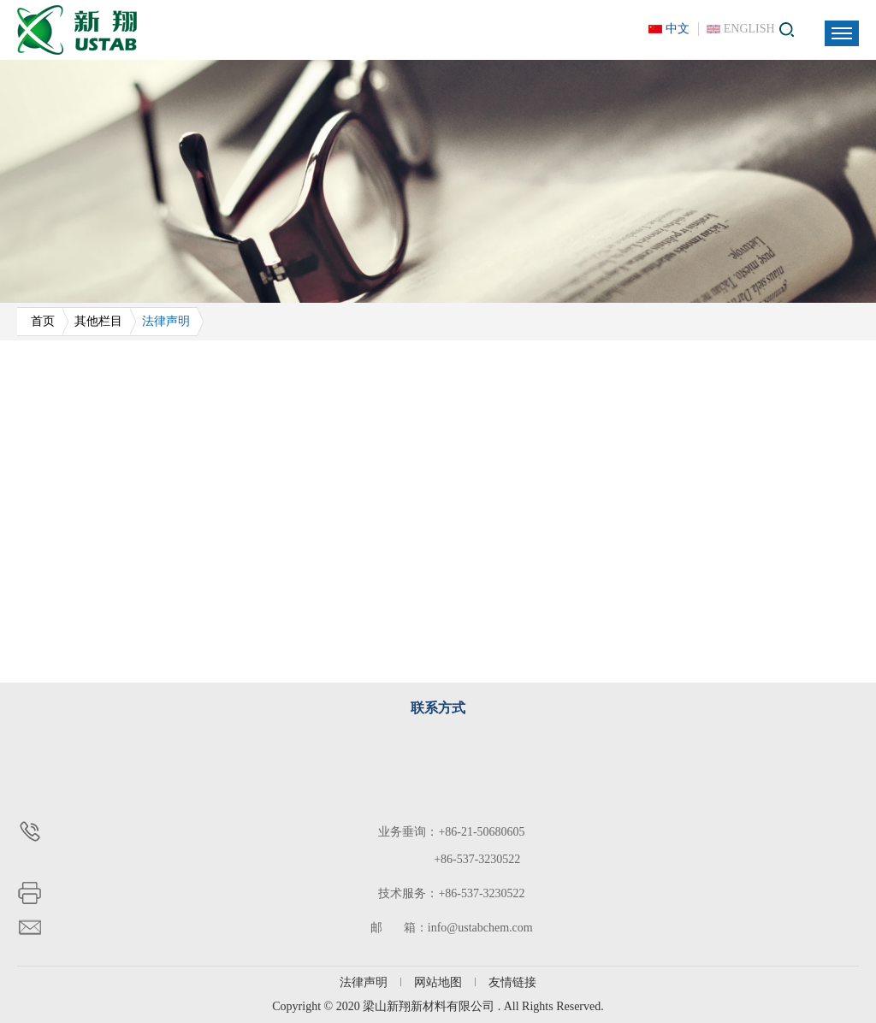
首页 (43, 321)
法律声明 (364, 982)
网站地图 (438, 982)
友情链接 (512, 982)
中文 (678, 28)
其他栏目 (98, 321)
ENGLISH (749, 28)
